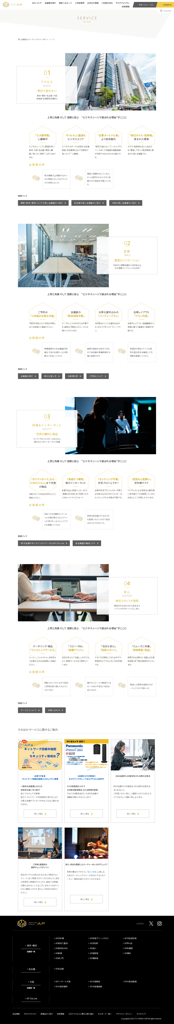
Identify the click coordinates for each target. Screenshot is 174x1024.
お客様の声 (73, 376)
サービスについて (29, 710)
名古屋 (32, 969)
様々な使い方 (50, 376)
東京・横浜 (32, 945)
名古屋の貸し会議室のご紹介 (87, 202)
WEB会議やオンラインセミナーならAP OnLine (42, 543)
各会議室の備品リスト (85, 543)
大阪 (32, 981)
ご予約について (96, 376)
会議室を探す (27, 376)
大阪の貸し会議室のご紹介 (124, 202)
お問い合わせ (54, 710)
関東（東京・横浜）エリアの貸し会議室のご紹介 (42, 202)
